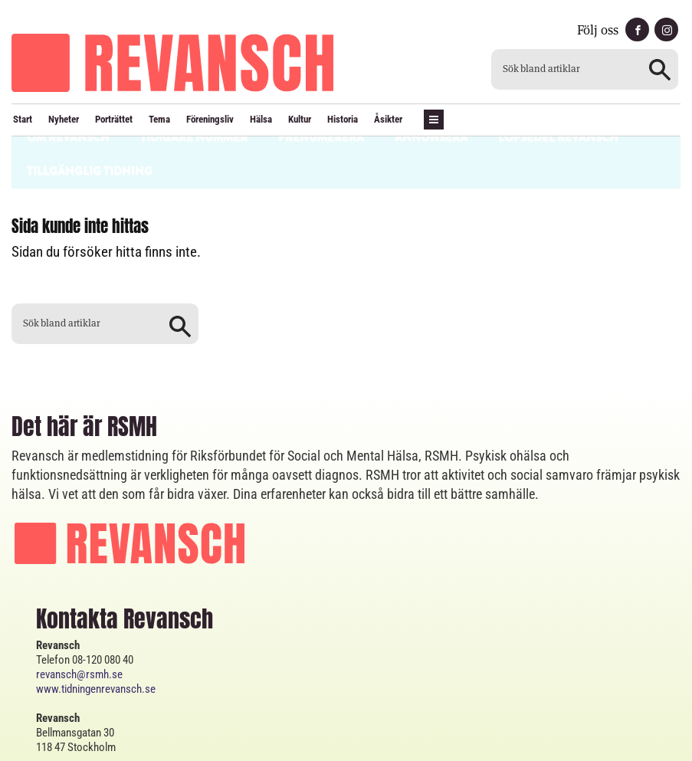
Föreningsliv (210, 119)
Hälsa (261, 119)
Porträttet (114, 119)
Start (22, 119)
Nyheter (63, 119)
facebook (637, 29)
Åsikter (388, 119)
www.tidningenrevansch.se (96, 621)
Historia (342, 119)
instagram (666, 29)
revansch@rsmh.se (79, 607)
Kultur (299, 119)
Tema (159, 119)
